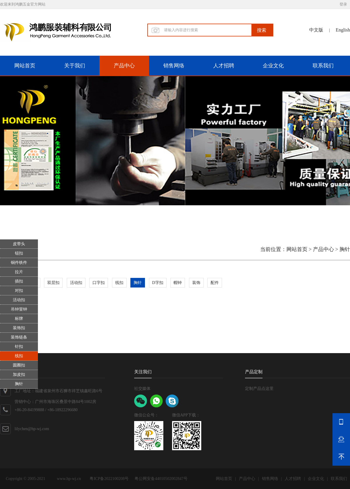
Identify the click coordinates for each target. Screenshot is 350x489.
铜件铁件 (19, 262)
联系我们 (323, 66)
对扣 (19, 290)
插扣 (19, 281)
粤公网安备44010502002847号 (161, 478)
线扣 (19, 356)
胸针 (19, 384)
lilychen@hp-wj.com (32, 429)
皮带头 (19, 244)
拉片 (19, 272)
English (343, 29)
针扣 (19, 346)
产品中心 (124, 66)
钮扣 (19, 253)
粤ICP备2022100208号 (109, 478)
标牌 (19, 318)
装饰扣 (19, 328)
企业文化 (273, 66)
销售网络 (173, 66)
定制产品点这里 (259, 388)
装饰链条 (19, 337)
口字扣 (98, 283)
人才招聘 (223, 66)
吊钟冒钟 (19, 309)
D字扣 (157, 283)
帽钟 (178, 283)
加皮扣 (19, 374)
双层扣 (53, 283)
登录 (343, 4)
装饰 (196, 283)
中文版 (316, 29)
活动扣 (19, 300)
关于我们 (74, 66)
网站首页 (24, 66)
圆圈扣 (19, 365)
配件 (215, 283)
